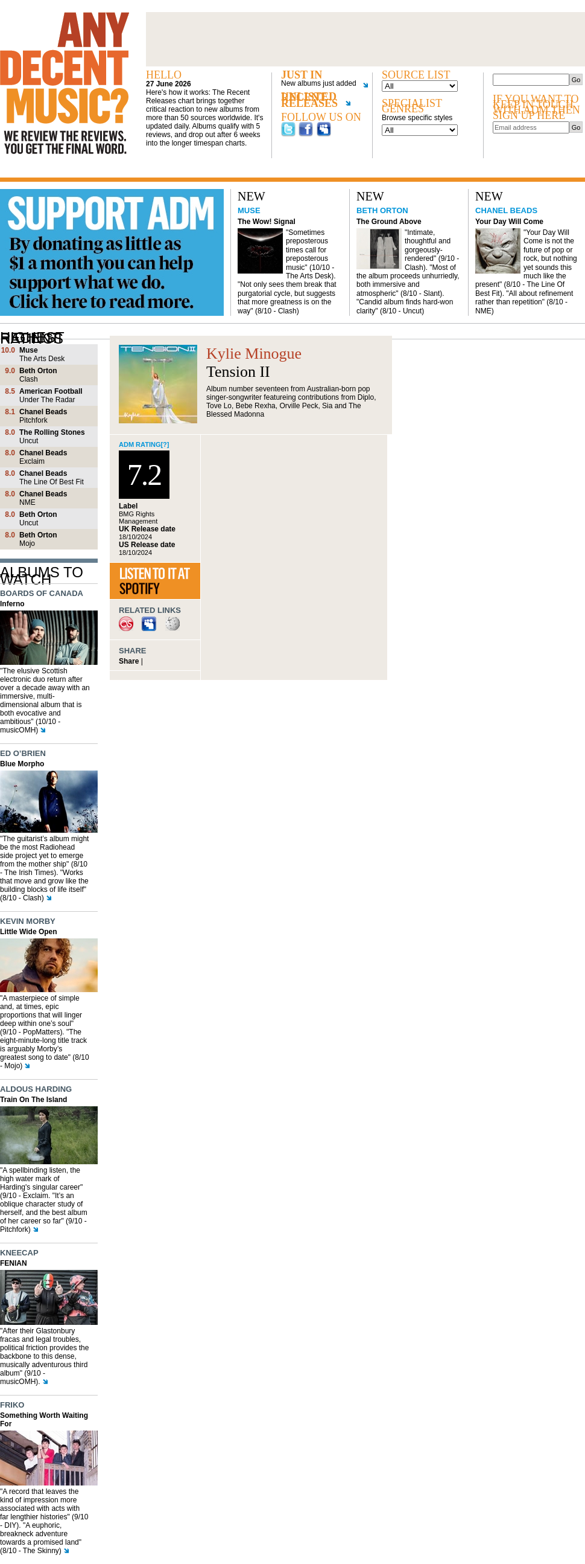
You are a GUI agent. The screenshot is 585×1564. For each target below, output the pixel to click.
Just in (301, 75)
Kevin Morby (27, 921)
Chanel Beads (506, 210)
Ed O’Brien (23, 753)
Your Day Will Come (509, 221)
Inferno (12, 604)
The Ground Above (389, 221)
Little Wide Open (28, 932)
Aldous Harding (36, 1089)
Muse (249, 210)
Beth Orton (382, 210)
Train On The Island (33, 1099)
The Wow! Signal (267, 221)
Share (129, 661)
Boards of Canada (41, 593)
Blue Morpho (22, 764)
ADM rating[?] (144, 444)
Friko (12, 1404)
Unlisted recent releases (315, 103)
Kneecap (19, 1252)
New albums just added (320, 84)
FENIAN (13, 1263)
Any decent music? (64, 83)
